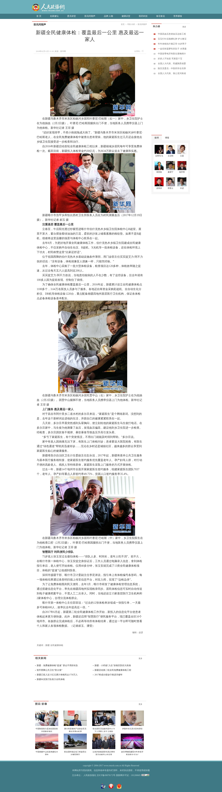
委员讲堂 (71, 16)
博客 (167, 138)
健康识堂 (126, 16)
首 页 (38, 16)
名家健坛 (54, 16)
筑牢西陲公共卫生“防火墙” (49, 670)
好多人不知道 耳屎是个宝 (170, 58)
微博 (156, 138)
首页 (123, 24)
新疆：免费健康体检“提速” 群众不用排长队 (57, 665)
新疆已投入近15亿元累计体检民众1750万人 (57, 675)
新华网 (63, 51)
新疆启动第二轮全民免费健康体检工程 (113, 670)
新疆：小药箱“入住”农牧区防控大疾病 (113, 665)
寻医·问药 (131, 24)
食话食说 (160, 16)
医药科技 (143, 16)
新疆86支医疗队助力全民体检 (51, 679)
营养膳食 (177, 16)
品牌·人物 (108, 16)
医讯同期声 (89, 16)
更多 (140, 658)
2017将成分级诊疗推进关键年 (109, 675)
